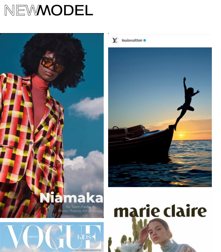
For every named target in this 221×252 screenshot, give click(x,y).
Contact (19, 135)
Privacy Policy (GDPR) (87, 135)
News (46, 135)
